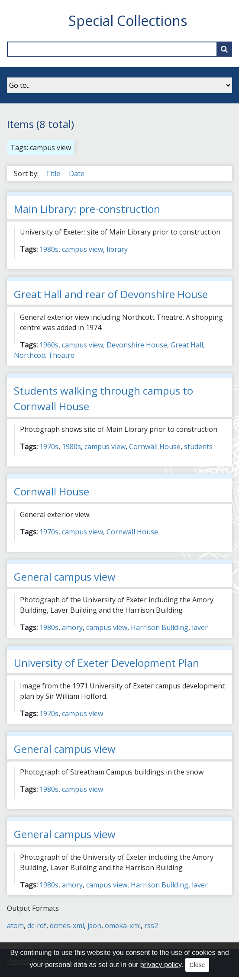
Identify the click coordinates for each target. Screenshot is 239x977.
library (117, 249)
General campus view (65, 576)
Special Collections (127, 20)
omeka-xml (123, 925)
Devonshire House (137, 345)
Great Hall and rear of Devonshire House (111, 294)
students (198, 446)
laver (200, 627)
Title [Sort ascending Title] (53, 173)
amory (72, 627)
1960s (48, 345)
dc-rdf (36, 925)
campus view (82, 249)
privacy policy (160, 964)
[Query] (119, 49)
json (94, 925)
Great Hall (187, 345)
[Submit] (224, 49)
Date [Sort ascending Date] (76, 173)
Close (197, 964)
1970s (48, 446)
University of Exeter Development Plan (106, 663)
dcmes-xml (67, 925)
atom (15, 925)
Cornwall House (155, 446)
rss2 (151, 925)
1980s (48, 249)
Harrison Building (159, 627)
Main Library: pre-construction (87, 209)
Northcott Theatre (44, 355)
